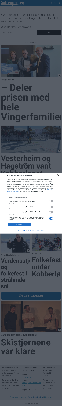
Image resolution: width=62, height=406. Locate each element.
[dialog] (31, 203)
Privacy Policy (40, 230)
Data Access (31, 230)
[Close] (58, 175)
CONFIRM (19, 224)
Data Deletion (21, 230)
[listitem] (31, 198)
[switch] (51, 201)
